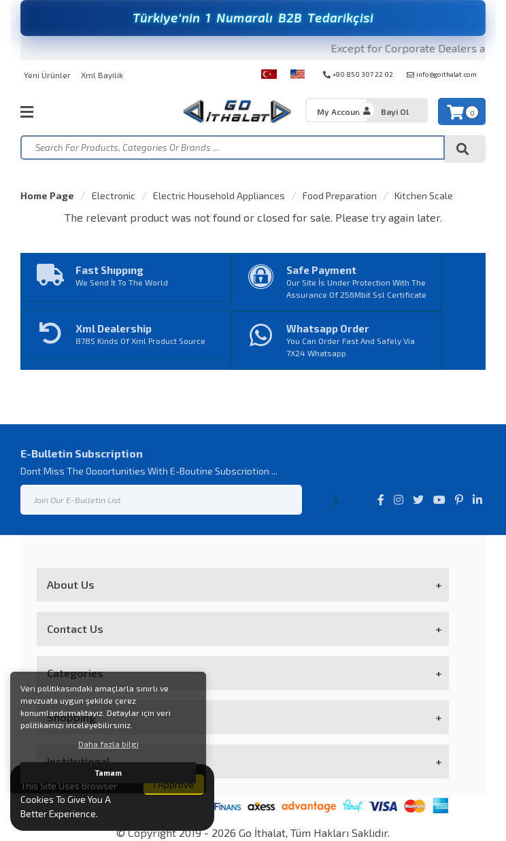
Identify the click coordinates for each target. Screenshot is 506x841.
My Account (340, 111)
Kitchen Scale (423, 195)
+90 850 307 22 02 (358, 74)
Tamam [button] (108, 772)
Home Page (47, 195)
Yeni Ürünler (47, 75)
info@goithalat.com (442, 74)
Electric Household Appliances (219, 195)
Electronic (113, 195)
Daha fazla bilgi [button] (108, 744)
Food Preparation (340, 195)
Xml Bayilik (102, 75)
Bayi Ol (395, 111)
